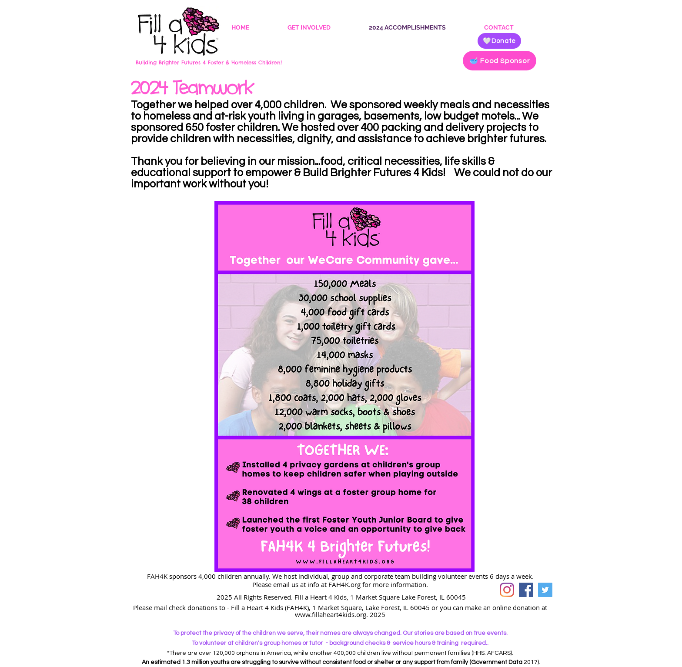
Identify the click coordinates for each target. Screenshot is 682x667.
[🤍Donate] (499, 41)
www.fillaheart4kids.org (330, 614)
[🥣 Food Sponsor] (499, 60)
